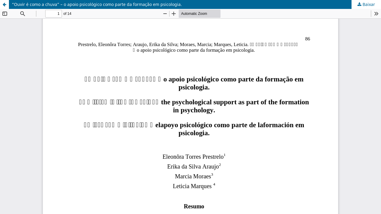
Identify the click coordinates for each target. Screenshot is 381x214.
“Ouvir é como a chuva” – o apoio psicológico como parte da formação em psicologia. (97, 4)
